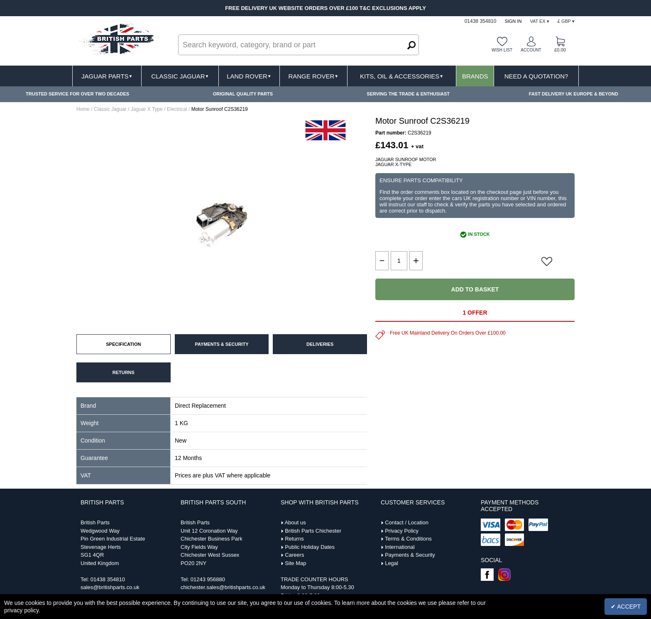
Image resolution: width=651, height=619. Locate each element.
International (400, 547)
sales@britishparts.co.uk (110, 587)
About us (295, 522)
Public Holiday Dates (310, 547)
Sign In (512, 21)
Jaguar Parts (107, 76)
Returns (294, 539)
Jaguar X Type (147, 109)
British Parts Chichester (313, 531)
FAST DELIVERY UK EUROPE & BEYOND (573, 93)
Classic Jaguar (180, 76)
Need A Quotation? (536, 76)
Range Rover (313, 76)
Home (83, 109)
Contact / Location (406, 522)
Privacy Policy (401, 531)
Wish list (502, 50)
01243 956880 (208, 579)
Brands (475, 76)
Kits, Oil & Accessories (401, 76)
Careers (294, 555)
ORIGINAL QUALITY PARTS (243, 93)
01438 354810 (108, 579)
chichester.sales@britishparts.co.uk (223, 587)
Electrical (177, 109)
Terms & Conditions (408, 539)
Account (531, 50)
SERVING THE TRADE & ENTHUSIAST (408, 93)
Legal (391, 563)
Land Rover (249, 76)
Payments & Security (410, 555)
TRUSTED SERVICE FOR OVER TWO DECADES (77, 93)
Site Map (295, 563)
